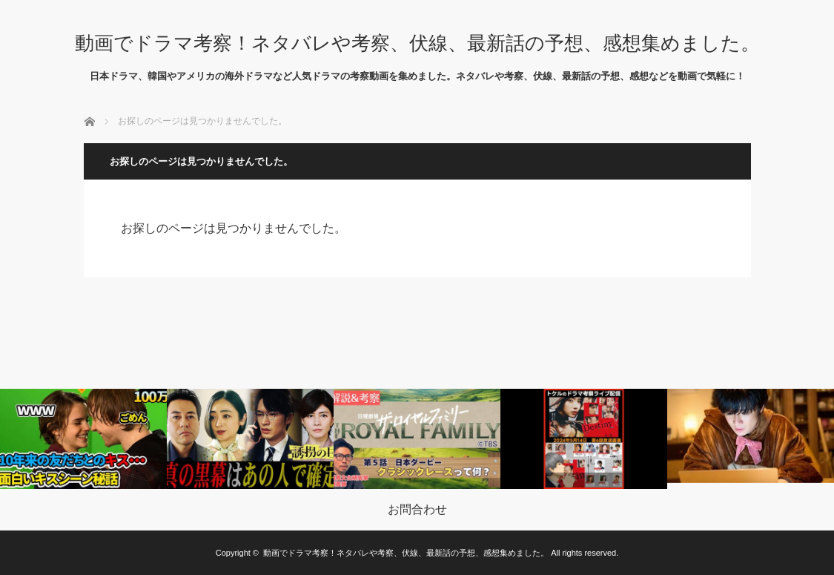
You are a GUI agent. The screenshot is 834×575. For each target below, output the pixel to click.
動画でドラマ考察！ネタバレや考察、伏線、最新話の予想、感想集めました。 (417, 43)
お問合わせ (417, 510)
